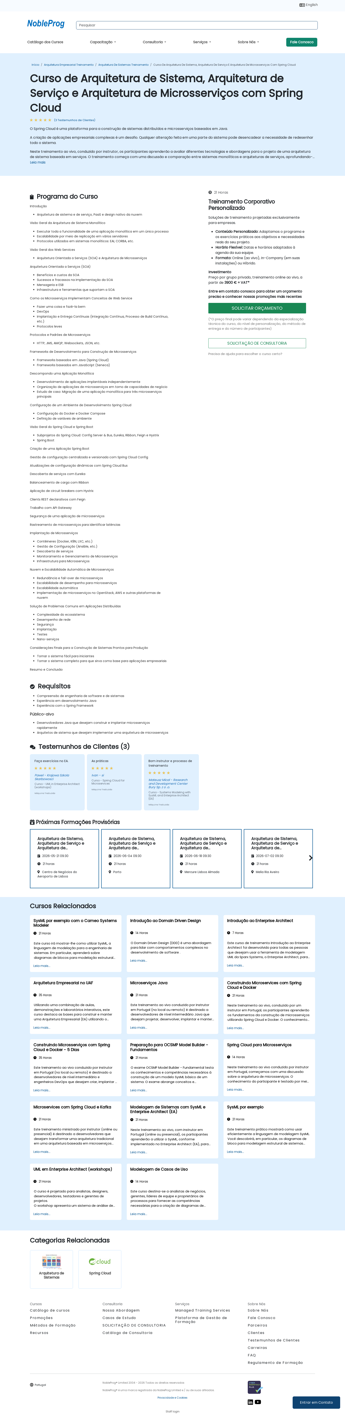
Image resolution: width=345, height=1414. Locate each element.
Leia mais (38, 162)
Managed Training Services (202, 1310)
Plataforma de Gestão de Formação (201, 1319)
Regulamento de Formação (275, 1362)
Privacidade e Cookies (172, 1397)
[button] (309, 858)
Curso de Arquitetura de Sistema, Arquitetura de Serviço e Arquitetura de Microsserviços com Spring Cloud (224, 65)
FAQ (252, 1355)
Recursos (39, 1332)
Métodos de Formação (53, 1325)
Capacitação (101, 42)
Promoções (41, 1317)
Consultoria (153, 42)
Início (35, 65)
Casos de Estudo (119, 1317)
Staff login (173, 1411)
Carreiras (257, 1347)
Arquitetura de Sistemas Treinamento (123, 65)
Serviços (200, 42)
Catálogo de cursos (50, 1310)
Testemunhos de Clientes (274, 1340)
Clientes (256, 1332)
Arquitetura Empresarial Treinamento (69, 65)
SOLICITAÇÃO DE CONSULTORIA (257, 343)
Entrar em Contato (316, 1402)
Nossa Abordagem (121, 1310)
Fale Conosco (302, 42)
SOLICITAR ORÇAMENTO (257, 308)
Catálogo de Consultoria (128, 1332)
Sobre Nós (247, 42)
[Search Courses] (197, 25)
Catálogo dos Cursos (45, 42)
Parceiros (257, 1325)
